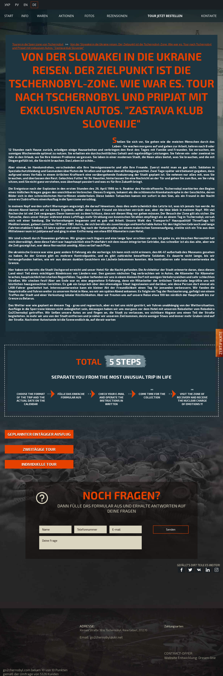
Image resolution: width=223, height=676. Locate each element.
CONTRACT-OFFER (178, 653)
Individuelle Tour (39, 470)
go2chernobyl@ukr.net (107, 637)
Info (24, 15)
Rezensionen (117, 15)
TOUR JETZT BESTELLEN (165, 15)
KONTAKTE (209, 15)
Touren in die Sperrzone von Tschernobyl (37, 44)
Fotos (89, 15)
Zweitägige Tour (39, 454)
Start (8, 15)
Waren (42, 15)
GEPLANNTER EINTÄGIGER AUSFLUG (39, 437)
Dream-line (207, 658)
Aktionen (66, 15)
